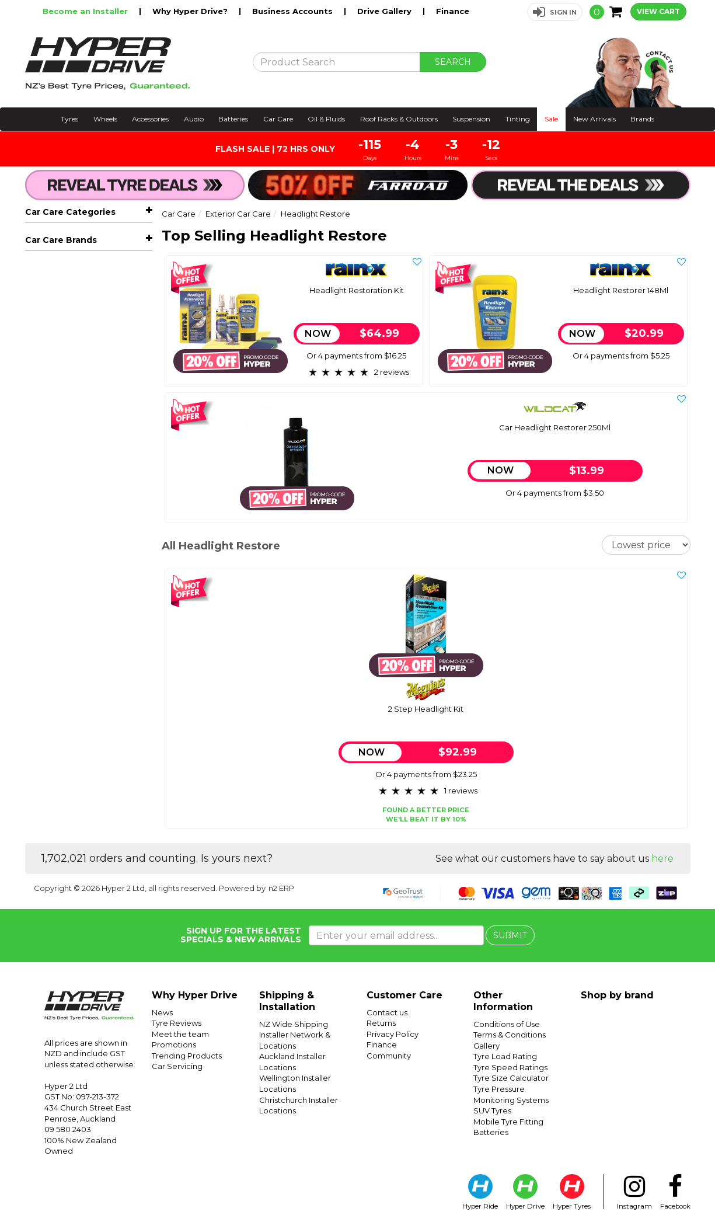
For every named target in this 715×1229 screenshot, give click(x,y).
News (162, 1012)
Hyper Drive (525, 1192)
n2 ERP (281, 888)
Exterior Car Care (93, 341)
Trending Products (187, 1055)
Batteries (233, 118)
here (662, 858)
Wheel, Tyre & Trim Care (83, 493)
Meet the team (180, 1034)
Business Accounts (293, 11)
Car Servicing (177, 1066)
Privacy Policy (392, 1034)
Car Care (278, 118)
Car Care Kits (60, 580)
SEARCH (453, 62)
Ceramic (57, 425)
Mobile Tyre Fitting (508, 1121)
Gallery (486, 1045)
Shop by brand (617, 995)
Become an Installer (86, 11)
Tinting (517, 118)
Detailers (58, 392)
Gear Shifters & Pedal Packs (90, 615)
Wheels (105, 118)
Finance (452, 11)
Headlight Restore (80, 459)
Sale (551, 118)
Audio (194, 118)
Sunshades (56, 271)
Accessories (150, 118)
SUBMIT (510, 935)
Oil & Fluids (326, 118)
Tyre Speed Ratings (510, 1067)
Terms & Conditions (509, 1034)
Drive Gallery (385, 11)
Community (389, 1055)
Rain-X (38, 678)
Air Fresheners (63, 289)
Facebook (675, 1192)
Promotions (174, 1044)
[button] (555, 12)
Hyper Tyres (572, 1192)
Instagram (634, 1192)
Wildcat (40, 696)
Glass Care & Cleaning (78, 528)
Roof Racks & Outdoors (399, 118)
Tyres (69, 118)
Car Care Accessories (93, 545)
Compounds (65, 442)
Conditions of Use (506, 1024)
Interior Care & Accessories (88, 510)
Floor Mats (55, 306)
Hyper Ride (480, 1192)
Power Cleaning (66, 563)
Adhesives (54, 598)
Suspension (471, 118)
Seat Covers (58, 324)
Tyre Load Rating (505, 1056)
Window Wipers (66, 254)
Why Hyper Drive (195, 995)
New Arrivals (594, 118)
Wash (51, 358)
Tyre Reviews (176, 1023)
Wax (49, 408)
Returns (381, 1023)
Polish (52, 375)
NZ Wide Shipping (293, 1024)
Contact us (387, 1012)
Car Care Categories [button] (70, 212)
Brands (642, 118)
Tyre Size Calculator (511, 1077)
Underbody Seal (72, 475)
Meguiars (44, 661)
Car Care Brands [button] (61, 636)
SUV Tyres (492, 1110)
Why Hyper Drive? (191, 11)
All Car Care (48, 236)
